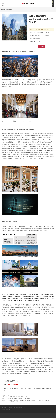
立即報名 (41, 46)
